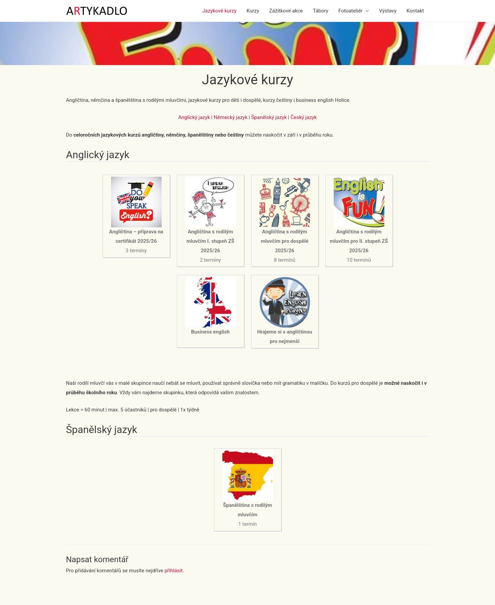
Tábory (320, 11)
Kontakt (415, 11)
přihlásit (173, 571)
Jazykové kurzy (219, 11)
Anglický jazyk (194, 117)
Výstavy (387, 11)
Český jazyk (304, 117)
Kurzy (253, 11)
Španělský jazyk (268, 117)
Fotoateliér (350, 11)
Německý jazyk (230, 117)
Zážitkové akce (286, 11)
